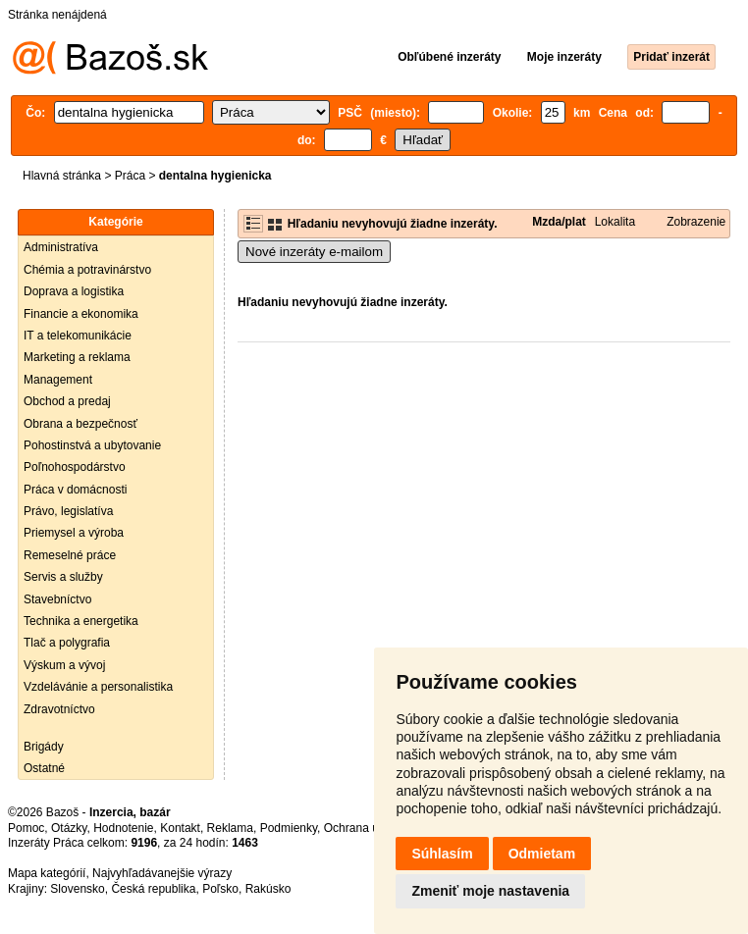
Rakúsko (268, 889)
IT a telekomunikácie (78, 335)
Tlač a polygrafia (67, 642)
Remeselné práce (70, 555)
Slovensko (77, 889)
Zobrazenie (696, 222)
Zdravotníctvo (59, 709)
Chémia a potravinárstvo (87, 270)
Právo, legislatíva (68, 511)
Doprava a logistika (74, 291)
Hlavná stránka (62, 175)
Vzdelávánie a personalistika (98, 687)
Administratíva (61, 247)
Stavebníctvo (57, 599)
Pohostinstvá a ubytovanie (92, 445)
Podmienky (288, 828)
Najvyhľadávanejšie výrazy (162, 873)
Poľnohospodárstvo (75, 467)
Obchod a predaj (67, 401)
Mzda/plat (559, 222)
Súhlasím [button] (441, 853)
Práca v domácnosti (75, 489)
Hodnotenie (123, 828)
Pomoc (26, 828)
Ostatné (44, 768)
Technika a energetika (81, 621)
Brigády (44, 746)
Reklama (230, 828)
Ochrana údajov (365, 828)
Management (58, 380)
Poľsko (220, 889)
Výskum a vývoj (64, 665)
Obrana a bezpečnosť (80, 424)
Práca (130, 175)
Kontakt (180, 828)
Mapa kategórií (46, 873)
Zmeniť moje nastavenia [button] (490, 891)
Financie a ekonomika (81, 314)
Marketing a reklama (77, 357)
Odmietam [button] (541, 853)
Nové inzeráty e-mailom (314, 251)
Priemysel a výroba (74, 533)
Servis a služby (63, 577)
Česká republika (153, 889)
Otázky (68, 828)
